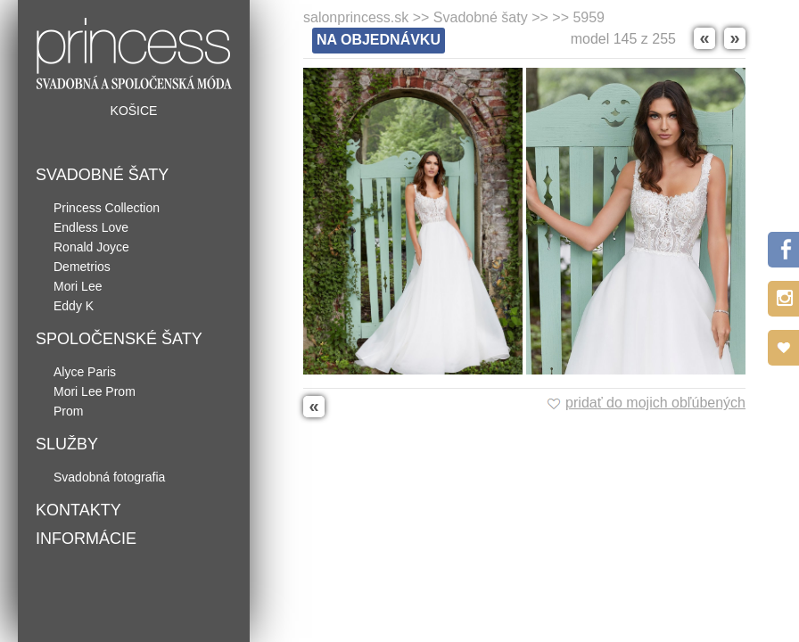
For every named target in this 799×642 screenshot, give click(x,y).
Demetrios (82, 266)
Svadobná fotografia (109, 477)
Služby (67, 444)
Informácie (86, 538)
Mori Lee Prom (95, 391)
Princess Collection (107, 208)
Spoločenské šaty (119, 339)
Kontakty (78, 510)
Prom (68, 411)
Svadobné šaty (102, 175)
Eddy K (74, 306)
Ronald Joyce (91, 247)
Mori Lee (78, 286)
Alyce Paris (85, 372)
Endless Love (91, 227)
